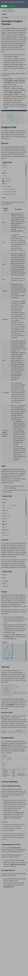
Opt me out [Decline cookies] (4, 6)
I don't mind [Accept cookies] (12, 6)
